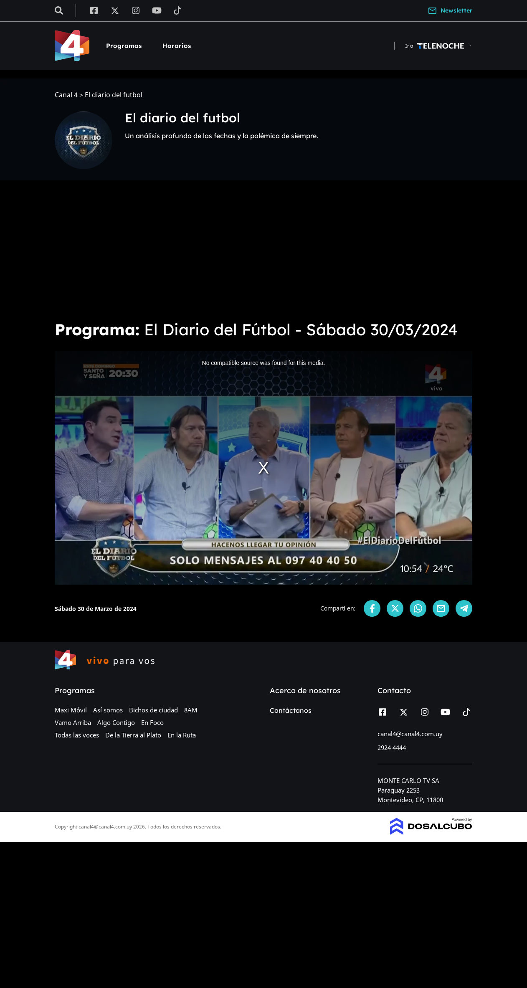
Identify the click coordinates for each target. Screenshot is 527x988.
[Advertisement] (263, 250)
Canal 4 (66, 95)
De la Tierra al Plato (133, 735)
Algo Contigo (116, 722)
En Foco (152, 722)
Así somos (108, 710)
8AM (191, 710)
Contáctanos (291, 710)
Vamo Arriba (73, 722)
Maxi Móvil (71, 710)
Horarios (176, 46)
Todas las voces (77, 735)
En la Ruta (181, 735)
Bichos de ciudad (153, 710)
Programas (124, 46)
